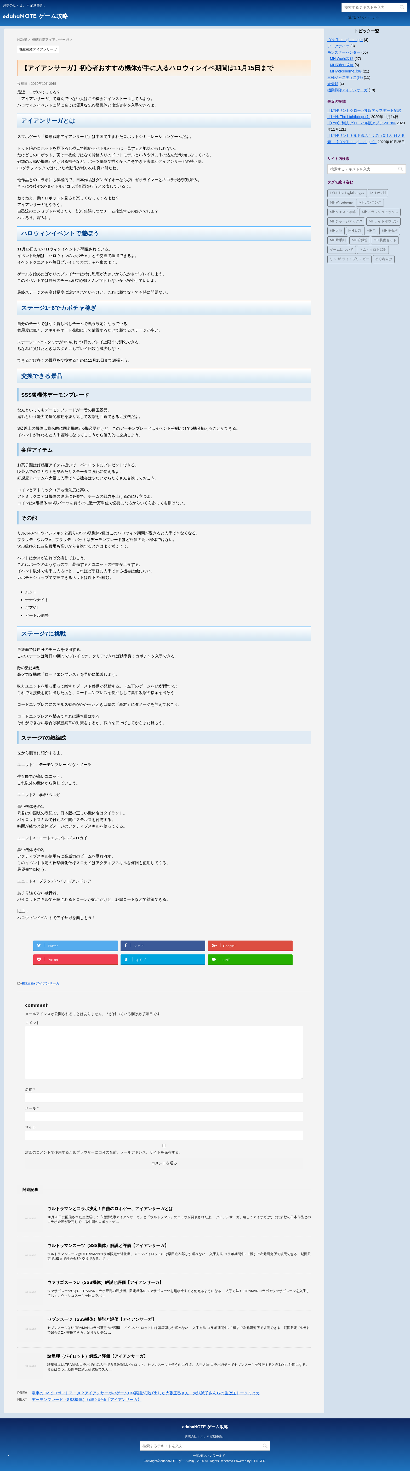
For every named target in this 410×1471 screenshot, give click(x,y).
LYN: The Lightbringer (345, 40)
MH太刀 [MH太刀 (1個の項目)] (354, 231)
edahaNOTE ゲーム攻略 (35, 17)
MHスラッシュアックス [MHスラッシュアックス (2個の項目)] (380, 212)
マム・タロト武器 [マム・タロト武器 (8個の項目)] (372, 249)
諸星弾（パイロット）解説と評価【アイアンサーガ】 (97, 1356)
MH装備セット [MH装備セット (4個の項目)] (384, 240)
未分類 (332, 84)
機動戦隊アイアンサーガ (40, 983)
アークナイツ (338, 46)
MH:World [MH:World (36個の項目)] (378, 193)
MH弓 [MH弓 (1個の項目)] (371, 231)
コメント (32, 1023)
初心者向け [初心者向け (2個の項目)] (383, 259)
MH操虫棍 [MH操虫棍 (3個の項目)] (390, 231)
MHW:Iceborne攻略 (346, 71)
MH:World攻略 (342, 59)
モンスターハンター (343, 52)
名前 (30, 1089)
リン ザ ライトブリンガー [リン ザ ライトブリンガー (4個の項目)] (349, 259)
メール (31, 1108)
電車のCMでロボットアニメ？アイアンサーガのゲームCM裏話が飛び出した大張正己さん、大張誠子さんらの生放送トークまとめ (146, 1393)
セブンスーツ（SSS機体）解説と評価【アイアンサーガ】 (101, 1319)
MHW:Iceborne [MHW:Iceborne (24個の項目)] (341, 202)
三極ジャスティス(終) (345, 77)
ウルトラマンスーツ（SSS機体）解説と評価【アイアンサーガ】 (108, 1245)
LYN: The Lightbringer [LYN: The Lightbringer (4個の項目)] (347, 193)
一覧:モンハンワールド (362, 17)
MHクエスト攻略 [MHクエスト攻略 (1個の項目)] (343, 212)
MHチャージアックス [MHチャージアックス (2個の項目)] (346, 221)
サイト (30, 1127)
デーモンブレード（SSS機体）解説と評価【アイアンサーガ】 (86, 1399)
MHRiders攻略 (342, 65)
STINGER (258, 1461)
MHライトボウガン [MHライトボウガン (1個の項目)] (383, 221)
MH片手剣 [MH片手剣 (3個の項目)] (338, 240)
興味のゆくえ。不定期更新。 (205, 1436)
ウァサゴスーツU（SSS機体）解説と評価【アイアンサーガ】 (105, 1282)
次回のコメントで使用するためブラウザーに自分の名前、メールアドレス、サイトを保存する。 (104, 1152)
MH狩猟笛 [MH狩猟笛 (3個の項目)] (360, 240)
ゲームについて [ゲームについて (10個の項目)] (342, 249)
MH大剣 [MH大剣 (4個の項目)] (336, 231)
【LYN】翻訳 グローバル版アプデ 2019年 (361, 123)
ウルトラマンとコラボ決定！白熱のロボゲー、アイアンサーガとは (110, 1208)
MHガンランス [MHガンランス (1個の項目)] (369, 202)
